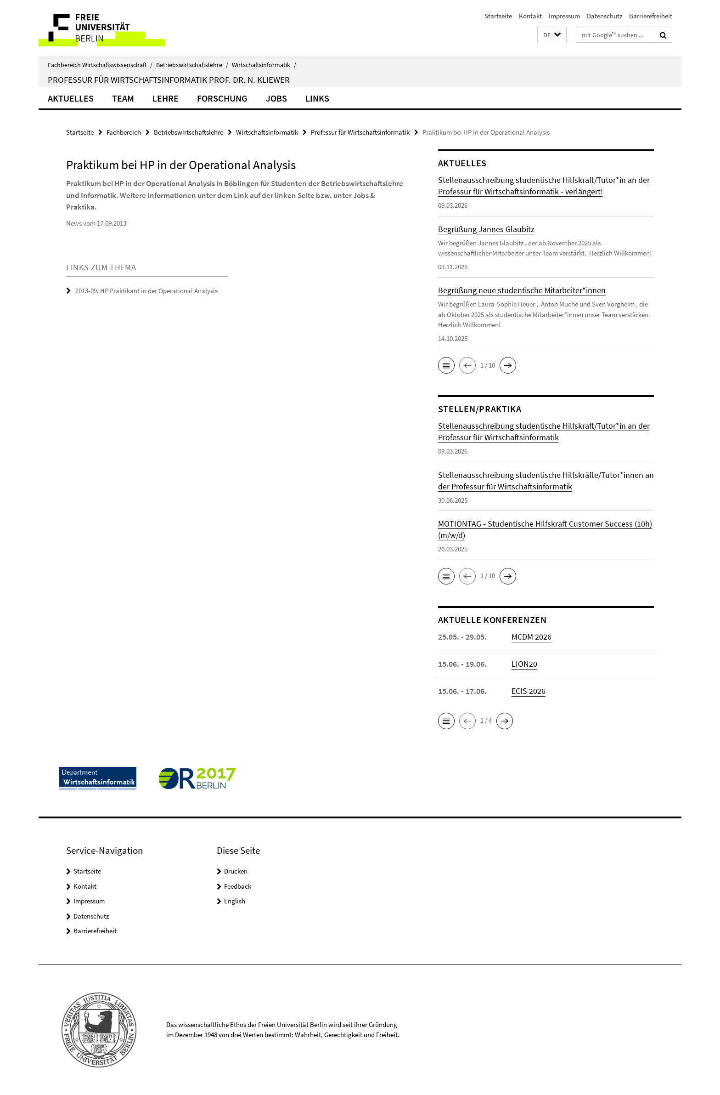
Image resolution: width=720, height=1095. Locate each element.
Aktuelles (71, 98)
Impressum (564, 15)
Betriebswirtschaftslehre (192, 65)
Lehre (165, 98)
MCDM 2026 (531, 636)
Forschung (222, 98)
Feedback (237, 886)
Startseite (498, 15)
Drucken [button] (236, 871)
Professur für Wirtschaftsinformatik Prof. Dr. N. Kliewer (169, 79)
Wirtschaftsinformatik (264, 65)
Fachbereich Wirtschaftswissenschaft (100, 65)
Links (317, 98)
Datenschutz (604, 15)
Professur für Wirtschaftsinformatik (360, 132)
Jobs (276, 98)
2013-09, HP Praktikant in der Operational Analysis (146, 290)
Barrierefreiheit (650, 15)
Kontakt (530, 15)
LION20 (524, 663)
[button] (552, 35)
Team (123, 98)
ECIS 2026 (529, 691)
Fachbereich (124, 132)
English (234, 900)
